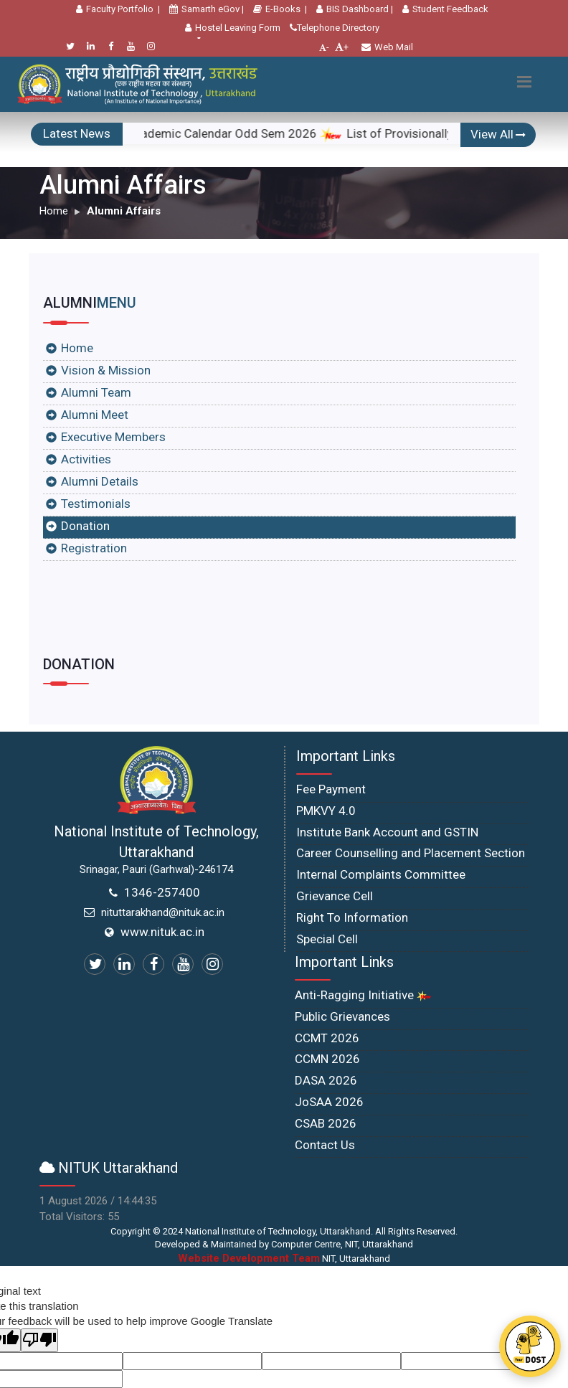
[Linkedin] (91, 46)
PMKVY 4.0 (326, 810)
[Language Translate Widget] (199, 38)
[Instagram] (151, 46)
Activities (86, 459)
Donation (85, 526)
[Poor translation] (39, 1340)
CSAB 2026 (325, 1123)
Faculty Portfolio (114, 9)
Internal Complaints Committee (380, 874)
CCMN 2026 (327, 1059)
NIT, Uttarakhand (284, 1258)
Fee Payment (331, 789)
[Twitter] (71, 46)
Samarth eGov (204, 9)
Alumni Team (96, 392)
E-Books (276, 9)
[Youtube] (131, 46)
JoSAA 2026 (329, 1102)
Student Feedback (445, 9)
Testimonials (96, 503)
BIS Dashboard (352, 9)
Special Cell (327, 939)
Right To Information (352, 917)
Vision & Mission (106, 370)
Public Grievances (342, 1016)
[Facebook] (111, 46)
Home (53, 210)
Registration (94, 548)
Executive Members (113, 437)
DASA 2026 (326, 1080)
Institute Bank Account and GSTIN (387, 832)
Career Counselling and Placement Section (410, 853)
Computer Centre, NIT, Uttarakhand (342, 1244)
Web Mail (387, 47)
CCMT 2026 (327, 1038)
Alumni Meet (94, 414)
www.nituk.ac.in (162, 932)
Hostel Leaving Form (232, 27)
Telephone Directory (334, 27)
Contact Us (325, 1145)
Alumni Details (99, 481)
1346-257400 (162, 892)
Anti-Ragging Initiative (363, 995)
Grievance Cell (334, 896)
